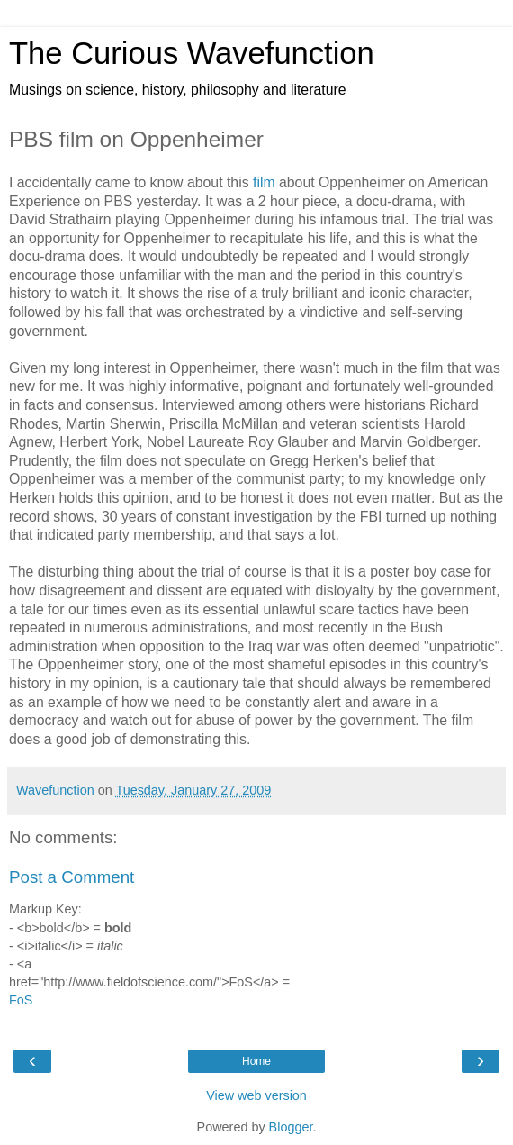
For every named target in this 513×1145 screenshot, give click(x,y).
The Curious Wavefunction (191, 53)
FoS (20, 1000)
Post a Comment (71, 877)
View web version (256, 1095)
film (264, 182)
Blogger (291, 1127)
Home (256, 1061)
